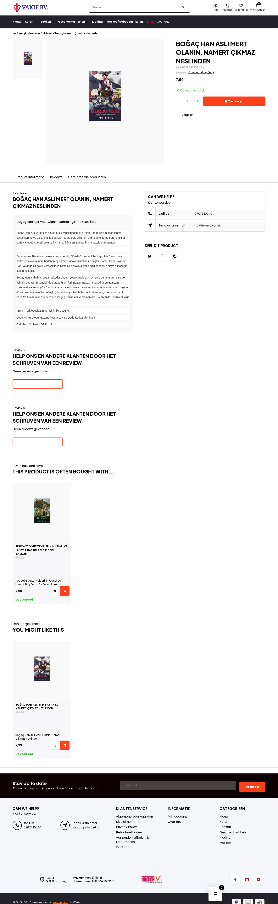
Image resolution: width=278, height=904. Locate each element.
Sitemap (76, 902)
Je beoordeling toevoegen (37, 384)
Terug (19, 33)
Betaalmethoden (129, 832)
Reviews (56, 177)
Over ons (176, 21)
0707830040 (204, 213)
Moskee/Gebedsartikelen (135, 21)
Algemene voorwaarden (134, 816)
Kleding (105, 21)
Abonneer (252, 787)
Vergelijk (187, 115)
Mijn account (177, 816)
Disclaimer (124, 821)
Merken (225, 843)
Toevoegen (234, 101)
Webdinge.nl (61, 902)
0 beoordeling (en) (201, 72)
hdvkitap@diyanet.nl (210, 225)
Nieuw (17, 21)
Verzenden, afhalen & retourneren (132, 839)
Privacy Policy (126, 827)
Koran (32, 21)
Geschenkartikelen (78, 21)
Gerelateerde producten (87, 177)
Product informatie (29, 177)
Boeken (50, 21)
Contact (122, 847)
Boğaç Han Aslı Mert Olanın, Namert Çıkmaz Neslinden (64, 33)
